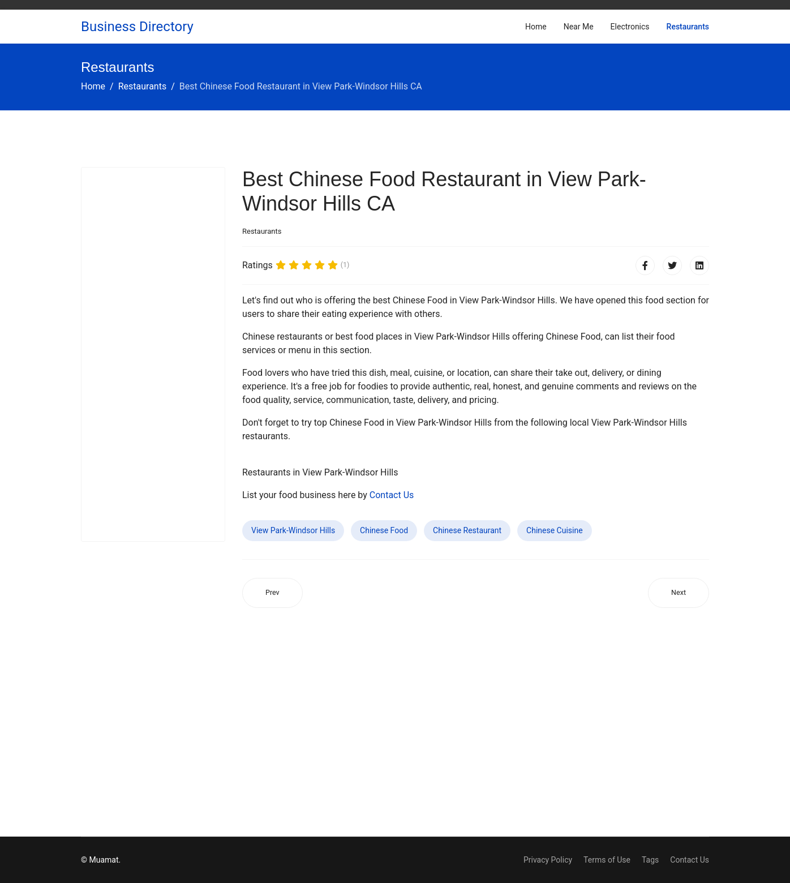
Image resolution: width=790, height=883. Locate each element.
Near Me (579, 26)
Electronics (630, 26)
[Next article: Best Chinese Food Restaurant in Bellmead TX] (678, 593)
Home (536, 26)
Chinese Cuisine (554, 530)
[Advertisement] (153, 354)
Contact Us (392, 495)
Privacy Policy (547, 859)
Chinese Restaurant (467, 530)
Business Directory (137, 26)
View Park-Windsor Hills (293, 530)
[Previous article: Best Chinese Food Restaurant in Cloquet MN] (272, 593)
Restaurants (688, 26)
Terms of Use (606, 859)
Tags (650, 859)
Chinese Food (384, 530)
